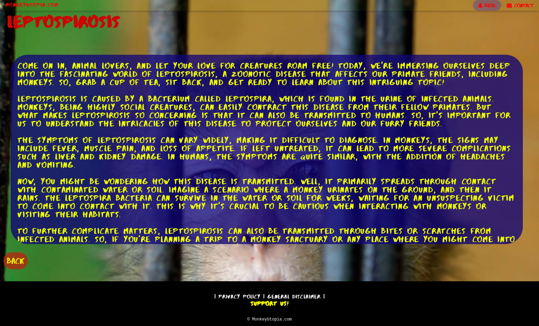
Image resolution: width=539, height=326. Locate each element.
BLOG (487, 5)
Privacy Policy (240, 295)
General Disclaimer (294, 295)
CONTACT (520, 5)
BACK (15, 260)
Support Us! (269, 302)
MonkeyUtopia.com (32, 5)
